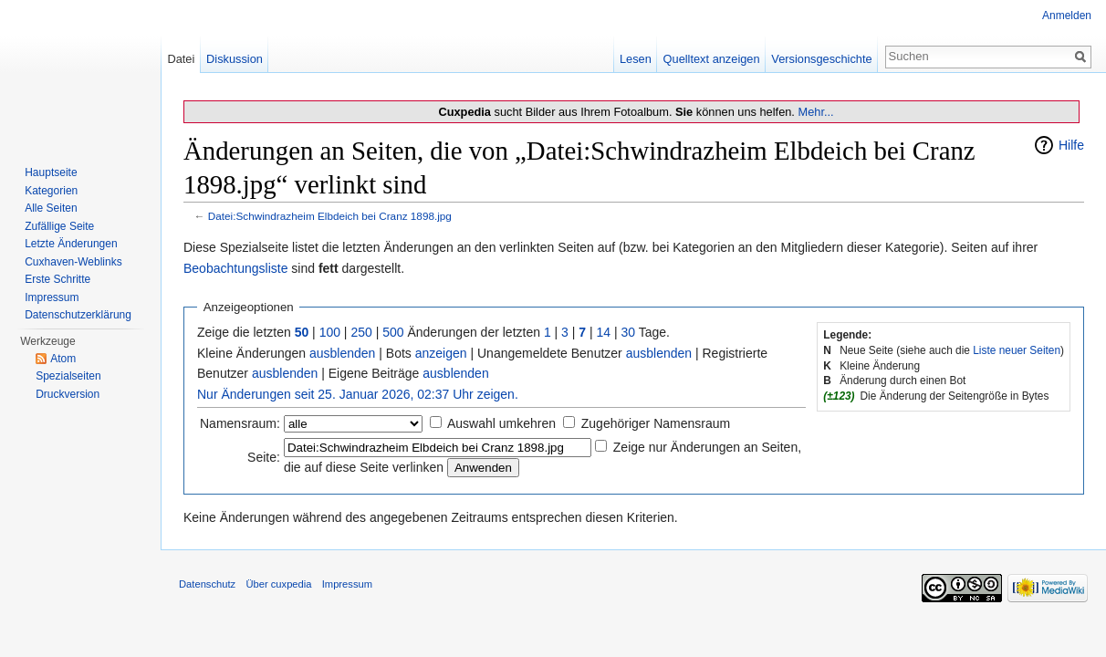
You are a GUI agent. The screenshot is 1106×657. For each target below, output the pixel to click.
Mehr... (815, 112)
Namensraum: (240, 423)
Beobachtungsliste (235, 268)
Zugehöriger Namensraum (655, 423)
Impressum (51, 297)
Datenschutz (207, 584)
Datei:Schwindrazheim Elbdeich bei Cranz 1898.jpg (330, 216)
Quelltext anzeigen (711, 59)
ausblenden (342, 353)
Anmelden (1066, 15)
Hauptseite (51, 172)
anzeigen (441, 353)
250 (360, 332)
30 (628, 332)
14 (604, 332)
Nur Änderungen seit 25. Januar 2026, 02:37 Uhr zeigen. (357, 394)
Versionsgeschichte (821, 59)
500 (392, 332)
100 (329, 332)
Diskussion (234, 59)
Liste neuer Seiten (1016, 350)
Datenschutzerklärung (78, 314)
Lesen (636, 59)
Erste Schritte (57, 279)
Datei (180, 59)
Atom (63, 358)
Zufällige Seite (59, 226)
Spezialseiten (68, 376)
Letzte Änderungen (71, 243)
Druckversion (67, 394)
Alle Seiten (51, 208)
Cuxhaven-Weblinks (73, 262)
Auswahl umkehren (501, 423)
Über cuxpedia (278, 584)
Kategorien (51, 190)
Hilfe (1071, 145)
